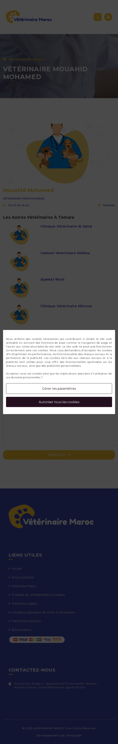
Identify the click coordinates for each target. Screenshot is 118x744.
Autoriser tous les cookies (59, 402)
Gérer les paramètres (59, 389)
